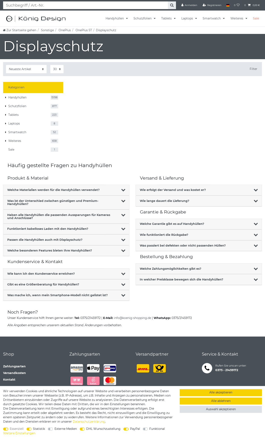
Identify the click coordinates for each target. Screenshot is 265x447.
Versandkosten (14, 373)
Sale (256, 18)
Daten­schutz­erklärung (89, 421)
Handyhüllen (115, 18)
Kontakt (9, 379)
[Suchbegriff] (84, 5)
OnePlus (64, 30)
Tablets (166, 18)
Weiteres (237, 18)
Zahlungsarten (14, 366)
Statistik (39, 429)
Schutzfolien (143, 18)
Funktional (157, 429)
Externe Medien (65, 429)
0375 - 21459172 (226, 370)
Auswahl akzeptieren (221, 409)
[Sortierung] (26, 69)
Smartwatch (212, 18)
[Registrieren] (212, 5)
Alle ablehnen (221, 401)
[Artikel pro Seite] (57, 69)
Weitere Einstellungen (19, 433)
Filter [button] (253, 69)
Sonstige (47, 30)
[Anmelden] (189, 5)
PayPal (135, 429)
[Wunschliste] (237, 5)
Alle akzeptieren (220, 392)
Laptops (187, 18)
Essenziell (17, 429)
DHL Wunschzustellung (103, 429)
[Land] (227, 5)
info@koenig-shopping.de (132, 318)
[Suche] (170, 5)
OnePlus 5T (83, 30)
